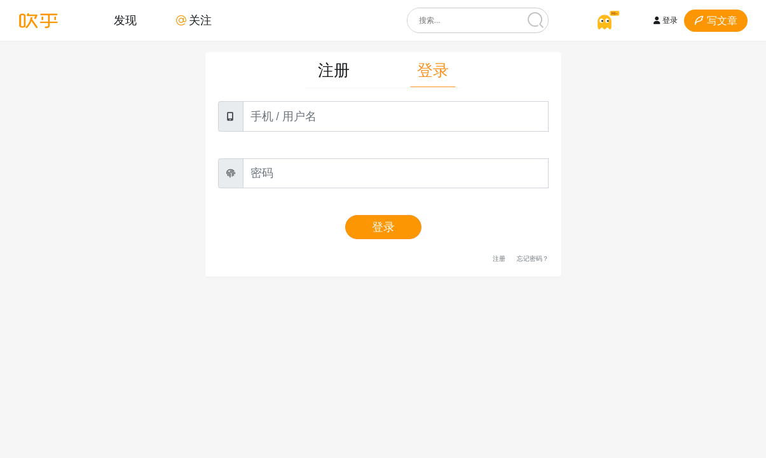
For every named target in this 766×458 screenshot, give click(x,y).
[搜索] (536, 20)
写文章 (715, 20)
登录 (665, 20)
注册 (334, 70)
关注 (194, 20)
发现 (125, 20)
